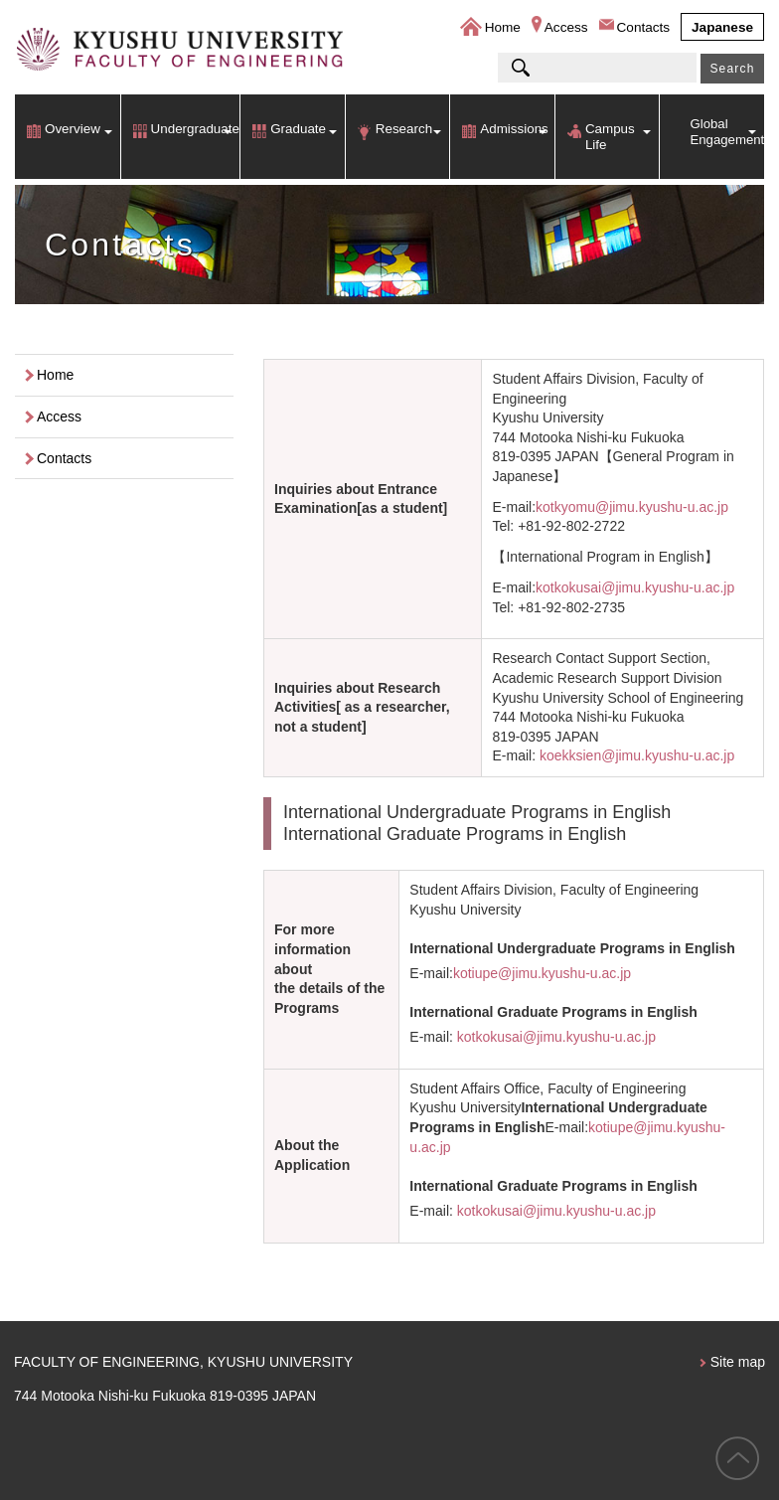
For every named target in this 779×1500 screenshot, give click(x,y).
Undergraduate (195, 128)
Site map (737, 1362)
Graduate (298, 128)
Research (404, 128)
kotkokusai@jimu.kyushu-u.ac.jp (635, 587)
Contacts (644, 27)
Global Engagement (727, 131)
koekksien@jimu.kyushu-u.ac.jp (637, 755)
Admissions (513, 128)
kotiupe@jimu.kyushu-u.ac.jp (542, 973)
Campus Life (610, 136)
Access (566, 27)
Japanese (722, 27)
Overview (72, 128)
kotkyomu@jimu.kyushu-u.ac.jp (632, 507)
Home (503, 27)
